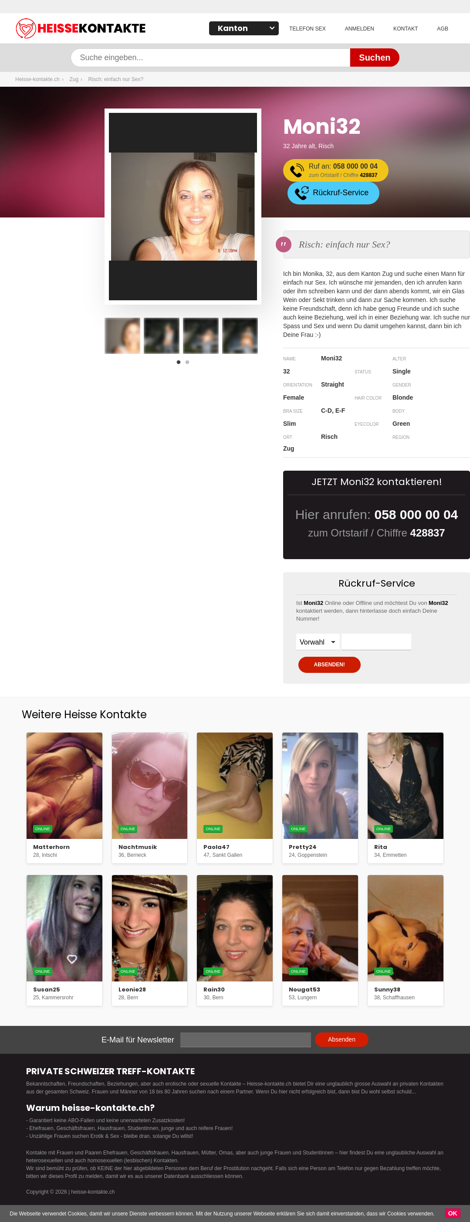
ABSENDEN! (329, 665)
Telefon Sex (309, 29)
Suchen (374, 57)
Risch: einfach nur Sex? (115, 79)
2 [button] (189, 364)
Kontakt (406, 29)
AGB (442, 29)
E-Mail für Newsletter (137, 1039)
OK (452, 1213)
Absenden (341, 1039)
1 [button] (180, 364)
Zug (73, 79)
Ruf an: (343, 171)
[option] (122, 336)
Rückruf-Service (341, 192)
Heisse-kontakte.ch (124, 29)
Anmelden (360, 29)
